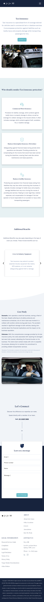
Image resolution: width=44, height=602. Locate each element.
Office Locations (28, 522)
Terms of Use (5, 556)
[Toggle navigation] (40, 3)
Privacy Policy (6, 559)
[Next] (40, 263)
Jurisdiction (5, 549)
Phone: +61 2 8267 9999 (30, 551)
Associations (27, 529)
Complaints (5, 545)
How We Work (28, 533)
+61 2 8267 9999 (23, 419)
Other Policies (6, 566)
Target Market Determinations (10, 563)
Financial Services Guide (9, 542)
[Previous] (3, 263)
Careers (26, 526)
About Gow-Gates (29, 519)
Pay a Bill (26, 542)
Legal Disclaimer (6, 552)
